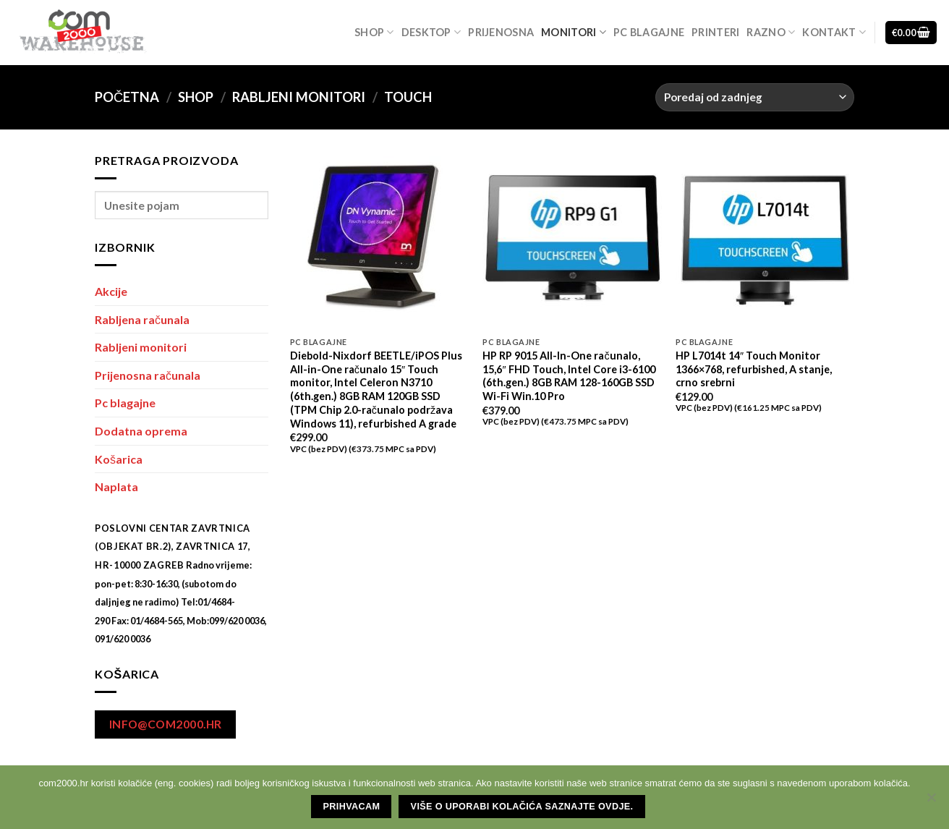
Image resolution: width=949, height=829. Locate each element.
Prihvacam (351, 807)
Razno (770, 32)
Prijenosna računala (147, 375)
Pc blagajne (648, 32)
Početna (127, 97)
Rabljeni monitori (298, 97)
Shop (374, 32)
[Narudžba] (754, 97)
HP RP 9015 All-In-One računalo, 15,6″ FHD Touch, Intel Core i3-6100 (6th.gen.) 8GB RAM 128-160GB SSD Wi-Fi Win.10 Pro (568, 375)
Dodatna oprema (141, 431)
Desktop (431, 32)
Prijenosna (501, 32)
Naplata (116, 486)
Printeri (715, 32)
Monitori (573, 32)
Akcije (111, 291)
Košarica (118, 459)
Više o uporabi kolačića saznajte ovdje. (522, 807)
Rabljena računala (142, 319)
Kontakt (834, 32)
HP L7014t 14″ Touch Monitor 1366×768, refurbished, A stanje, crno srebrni (754, 368)
